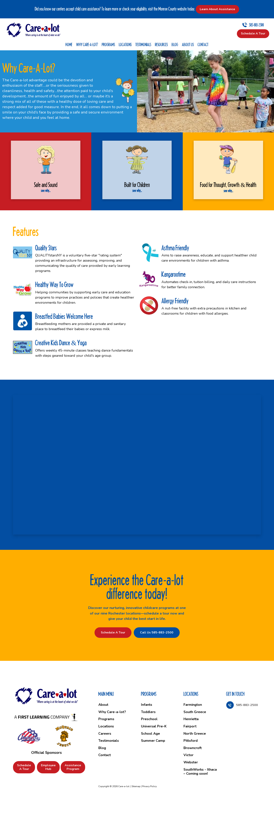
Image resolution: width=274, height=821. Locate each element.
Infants (146, 726)
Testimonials (143, 44)
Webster (190, 783)
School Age (150, 755)
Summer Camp (153, 762)
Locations (125, 44)
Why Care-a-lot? (87, 44)
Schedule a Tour (113, 654)
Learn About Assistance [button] (217, 9)
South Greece (194, 733)
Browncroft (192, 769)
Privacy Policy (149, 807)
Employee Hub (48, 788)
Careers (104, 755)
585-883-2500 (256, 24)
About (103, 726)
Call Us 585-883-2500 (156, 654)
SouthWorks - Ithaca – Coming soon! (200, 793)
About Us (188, 44)
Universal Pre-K (154, 747)
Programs (108, 44)
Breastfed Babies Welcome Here (64, 338)
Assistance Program (73, 788)
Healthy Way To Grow (54, 306)
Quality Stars (46, 269)
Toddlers (148, 733)
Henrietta (191, 740)
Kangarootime (173, 296)
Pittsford (190, 762)
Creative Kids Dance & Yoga (61, 364)
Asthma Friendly (175, 269)
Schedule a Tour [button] (253, 33)
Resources (161, 44)
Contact (203, 44)
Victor (188, 776)
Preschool (149, 740)
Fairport (190, 747)
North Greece (194, 755)
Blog (175, 44)
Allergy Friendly (175, 322)
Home (68, 44)
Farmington (192, 726)
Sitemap (136, 807)
